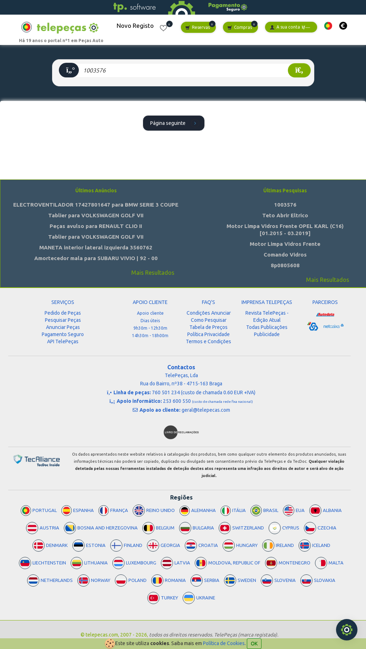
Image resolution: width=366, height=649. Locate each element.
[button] (328, 26)
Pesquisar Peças (63, 320)
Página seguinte (175, 122)
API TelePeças (62, 341)
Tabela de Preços (208, 327)
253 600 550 (208, 401)
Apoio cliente (150, 313)
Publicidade (267, 334)
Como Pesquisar (209, 320)
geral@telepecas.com (206, 410)
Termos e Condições (208, 341)
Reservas (197, 27)
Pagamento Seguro (63, 334)
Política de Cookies (224, 643)
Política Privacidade (208, 334)
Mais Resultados (152, 272)
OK (254, 644)
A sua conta (290, 27)
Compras (239, 27)
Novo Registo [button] (135, 25)
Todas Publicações (267, 327)
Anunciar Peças (63, 327)
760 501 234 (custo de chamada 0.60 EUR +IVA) (203, 392)
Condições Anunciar (209, 313)
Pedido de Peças (63, 313)
